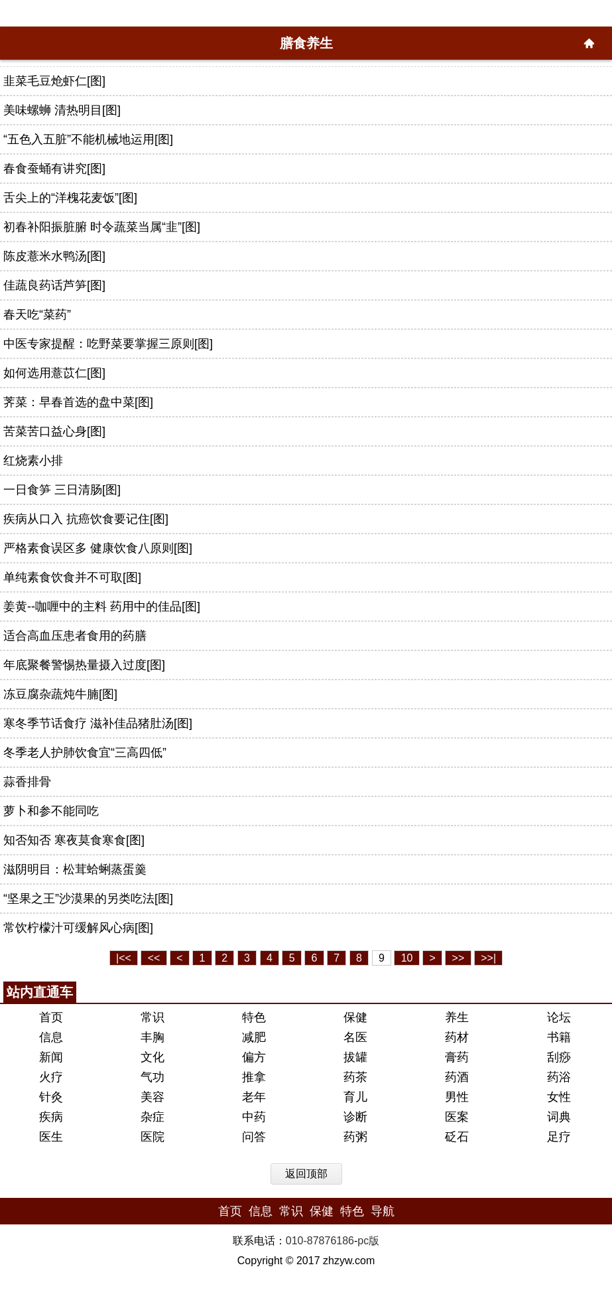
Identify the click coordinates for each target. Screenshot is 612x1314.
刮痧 (559, 1057)
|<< (123, 958)
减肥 (254, 1037)
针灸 (51, 1097)
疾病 (51, 1117)
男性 (457, 1097)
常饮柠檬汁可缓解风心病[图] (78, 927)
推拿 (254, 1077)
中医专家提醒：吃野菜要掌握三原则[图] (108, 343)
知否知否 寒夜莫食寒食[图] (74, 840)
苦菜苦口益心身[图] (54, 431)
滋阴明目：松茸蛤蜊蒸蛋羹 (75, 869)
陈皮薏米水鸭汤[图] (54, 256)
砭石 (457, 1136)
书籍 (559, 1037)
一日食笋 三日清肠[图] (62, 489)
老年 (254, 1097)
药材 (457, 1037)
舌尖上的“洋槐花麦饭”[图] (70, 197)
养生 (457, 1017)
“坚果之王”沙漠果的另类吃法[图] (88, 898)
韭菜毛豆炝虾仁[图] (54, 81)
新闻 (51, 1057)
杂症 (152, 1117)
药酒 (457, 1077)
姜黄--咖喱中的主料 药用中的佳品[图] (101, 606)
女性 (559, 1097)
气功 (152, 1077)
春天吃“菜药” (37, 314)
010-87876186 (320, 1240)
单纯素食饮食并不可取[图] (72, 577)
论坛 (559, 1017)
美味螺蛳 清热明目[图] (62, 110)
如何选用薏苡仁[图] (54, 373)
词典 (559, 1117)
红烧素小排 (33, 460)
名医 (355, 1037)
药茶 (355, 1077)
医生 (51, 1136)
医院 (152, 1136)
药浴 (559, 1077)
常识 (152, 1017)
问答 (254, 1136)
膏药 (457, 1057)
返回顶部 (306, 1173)
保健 (355, 1017)
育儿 (355, 1097)
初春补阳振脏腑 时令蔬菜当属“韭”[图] (101, 227)
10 (407, 958)
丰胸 (152, 1037)
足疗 (559, 1136)
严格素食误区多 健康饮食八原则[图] (97, 548)
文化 (152, 1057)
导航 (383, 1211)
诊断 (355, 1117)
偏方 (254, 1057)
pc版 (368, 1240)
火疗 (51, 1077)
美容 (152, 1097)
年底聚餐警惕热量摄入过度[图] (84, 665)
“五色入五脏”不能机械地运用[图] (88, 139)
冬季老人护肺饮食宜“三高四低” (84, 752)
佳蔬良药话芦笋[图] (54, 285)
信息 (51, 1037)
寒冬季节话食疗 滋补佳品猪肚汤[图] (97, 723)
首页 (51, 1017)
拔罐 (355, 1057)
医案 (457, 1117)
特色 (254, 1017)
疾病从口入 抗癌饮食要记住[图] (85, 519)
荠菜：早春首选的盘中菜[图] (78, 402)
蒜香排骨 (27, 781)
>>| (488, 958)
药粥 (355, 1136)
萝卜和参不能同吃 (51, 811)
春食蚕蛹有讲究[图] (54, 168)
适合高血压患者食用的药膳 (75, 635)
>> (458, 958)
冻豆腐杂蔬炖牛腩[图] (60, 694)
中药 (254, 1117)
